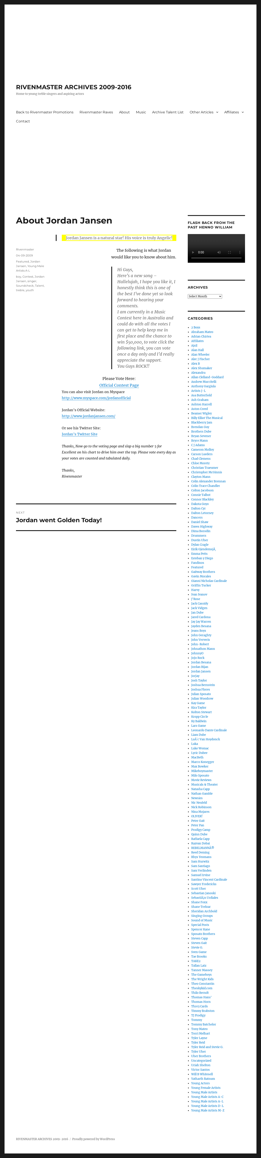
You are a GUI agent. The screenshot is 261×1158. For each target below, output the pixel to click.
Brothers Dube (201, 431)
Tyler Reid (198, 1042)
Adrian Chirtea (201, 336)
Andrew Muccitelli (203, 382)
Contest (27, 276)
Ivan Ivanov (199, 594)
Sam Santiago (200, 866)
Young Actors (200, 1083)
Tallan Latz (198, 965)
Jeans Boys (198, 631)
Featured (22, 261)
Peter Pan (197, 825)
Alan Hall (197, 350)
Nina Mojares (200, 812)
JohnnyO (197, 653)
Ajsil (194, 345)
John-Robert (200, 644)
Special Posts (200, 925)
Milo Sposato (200, 775)
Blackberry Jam (201, 422)
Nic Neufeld (199, 803)
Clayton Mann (200, 477)
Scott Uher (198, 889)
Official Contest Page (119, 385)
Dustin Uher (199, 540)
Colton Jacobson (202, 490)
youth (30, 290)
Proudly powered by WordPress (93, 1139)
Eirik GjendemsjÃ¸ (203, 549)
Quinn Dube (199, 834)
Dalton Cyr (198, 508)
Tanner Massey (201, 970)
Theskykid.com (201, 988)
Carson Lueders (202, 454)
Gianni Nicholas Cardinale (209, 581)
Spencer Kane (200, 929)
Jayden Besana (201, 626)
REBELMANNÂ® (202, 848)
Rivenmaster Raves (96, 112)
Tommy (196, 1020)
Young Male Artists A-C (207, 1097)
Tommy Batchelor (203, 1024)
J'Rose (195, 599)
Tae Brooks (199, 956)
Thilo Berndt (200, 993)
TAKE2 (196, 961)
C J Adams (198, 445)
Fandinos (197, 563)
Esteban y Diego (202, 558)
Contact (23, 121)
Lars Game (198, 726)
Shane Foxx (199, 902)
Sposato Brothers (203, 934)
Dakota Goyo (200, 504)
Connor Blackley (202, 499)
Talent (39, 285)
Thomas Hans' (201, 997)
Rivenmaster (25, 249)
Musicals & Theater (204, 784)
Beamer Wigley (201, 413)
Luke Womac (200, 748)
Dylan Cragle (199, 545)
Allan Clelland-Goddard (207, 377)
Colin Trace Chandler (205, 486)
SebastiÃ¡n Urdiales (204, 898)
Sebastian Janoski (203, 893)
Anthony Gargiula (203, 386)
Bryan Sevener (201, 436)
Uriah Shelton (200, 1065)
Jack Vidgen (199, 608)
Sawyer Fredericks (203, 884)
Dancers (197, 517)
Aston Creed (199, 409)
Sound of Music (202, 920)
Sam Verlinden (201, 870)
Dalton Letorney (202, 513)
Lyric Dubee (199, 753)
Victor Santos (200, 1070)
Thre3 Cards (199, 1006)
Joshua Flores (200, 689)
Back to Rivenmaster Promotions (44, 112)
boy (18, 276)
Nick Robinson (201, 807)
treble (20, 290)
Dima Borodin (200, 531)
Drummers (198, 536)
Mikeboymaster (202, 771)
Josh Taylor (199, 680)
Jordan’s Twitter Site (79, 434)
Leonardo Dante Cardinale (209, 730)
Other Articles (201, 112)
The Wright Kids (202, 979)
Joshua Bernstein (203, 685)
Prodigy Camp (200, 830)
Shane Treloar (201, 907)
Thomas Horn (201, 1002)
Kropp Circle (199, 717)
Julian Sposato (201, 694)
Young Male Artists (204, 1092)
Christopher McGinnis (206, 472)
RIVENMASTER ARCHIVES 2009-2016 (73, 87)
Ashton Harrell (201, 404)
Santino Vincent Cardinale (209, 879)
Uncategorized (201, 1061)
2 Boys (195, 327)
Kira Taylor (198, 707)
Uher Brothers (201, 1056)
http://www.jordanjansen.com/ (88, 416)
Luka (194, 744)
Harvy (195, 590)
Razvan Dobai (200, 843)
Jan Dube (197, 612)
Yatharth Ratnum (203, 1079)
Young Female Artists (206, 1088)
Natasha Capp (200, 789)
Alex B (195, 364)
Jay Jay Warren (201, 622)
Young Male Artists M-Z (207, 1110)
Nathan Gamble (202, 793)
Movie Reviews (201, 780)
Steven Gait (199, 943)
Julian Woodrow (202, 698)
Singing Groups (202, 916)
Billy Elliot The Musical (207, 418)
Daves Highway (201, 526)
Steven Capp (199, 938)
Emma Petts (199, 554)
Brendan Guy (200, 427)
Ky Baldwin (199, 721)
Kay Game (198, 703)
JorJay (195, 676)
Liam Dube (198, 735)
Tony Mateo (199, 1029)
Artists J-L (198, 391)
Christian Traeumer (204, 468)
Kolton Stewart (201, 712)
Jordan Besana (201, 662)
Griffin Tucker (201, 585)
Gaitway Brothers (203, 572)
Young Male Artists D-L (207, 1106)
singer (31, 281)
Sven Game (199, 952)
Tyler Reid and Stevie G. (207, 1047)
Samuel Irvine (200, 875)
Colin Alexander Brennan (208, 481)
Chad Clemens (201, 459)
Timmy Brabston (203, 1011)
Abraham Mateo (202, 332)
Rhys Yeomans (201, 857)
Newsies (197, 798)
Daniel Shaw (199, 522)
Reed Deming (200, 852)
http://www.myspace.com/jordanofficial (96, 398)
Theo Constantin (202, 984)
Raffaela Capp (200, 839)
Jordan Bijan (199, 667)
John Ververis (200, 640)
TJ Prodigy (198, 1015)
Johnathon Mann (203, 649)
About (124, 112)
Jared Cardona (200, 617)
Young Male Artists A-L (207, 1101)
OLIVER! (197, 816)
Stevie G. (197, 947)
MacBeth (197, 757)
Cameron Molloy (202, 450)
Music (141, 112)
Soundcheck (25, 285)
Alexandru (198, 373)
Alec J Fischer (200, 359)
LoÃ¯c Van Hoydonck (205, 739)
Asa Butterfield (201, 395)
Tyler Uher (198, 1051)
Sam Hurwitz (200, 861)
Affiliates (231, 112)
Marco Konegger (202, 762)
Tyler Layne (199, 1038)
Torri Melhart (200, 1033)
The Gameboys (201, 975)
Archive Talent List (168, 112)
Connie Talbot (200, 495)
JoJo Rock (197, 658)
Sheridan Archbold (204, 911)
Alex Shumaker (201, 368)
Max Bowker (199, 766)
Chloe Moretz (200, 463)
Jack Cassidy (199, 603)
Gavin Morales (201, 576)
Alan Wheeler (200, 354)
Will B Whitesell (202, 1074)
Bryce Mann (199, 440)
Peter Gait (198, 821)
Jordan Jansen (201, 671)
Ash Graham (199, 400)
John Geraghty (201, 635)
